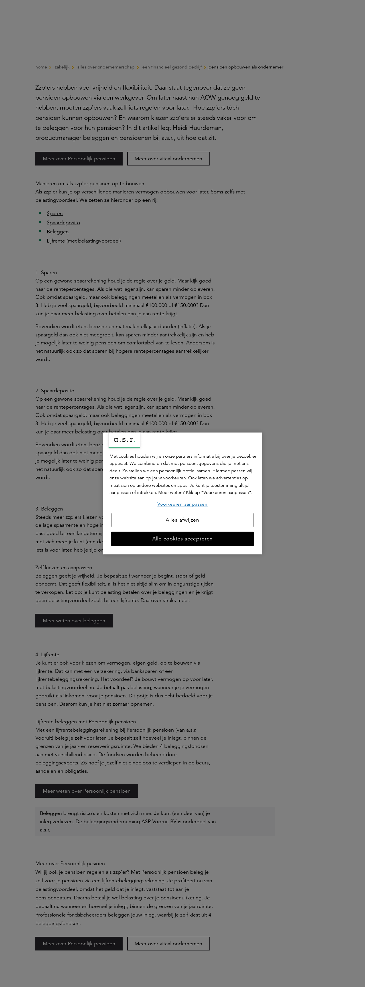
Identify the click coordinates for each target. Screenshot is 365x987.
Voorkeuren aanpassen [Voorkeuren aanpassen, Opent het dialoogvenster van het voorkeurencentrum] (182, 504)
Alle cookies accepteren (182, 539)
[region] (182, 493)
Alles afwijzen (183, 520)
